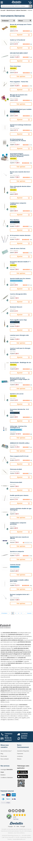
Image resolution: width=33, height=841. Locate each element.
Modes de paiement (8, 739)
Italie (18, 826)
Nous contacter (5, 759)
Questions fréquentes (23, 751)
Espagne (10, 826)
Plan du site (4, 756)
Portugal (22, 826)
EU (14, 826)
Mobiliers (3, 775)
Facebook (9, 810)
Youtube (16, 810)
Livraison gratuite (24, 735)
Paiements (20, 753)
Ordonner (8, 21)
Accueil (3, 10)
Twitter (13, 810)
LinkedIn (19, 810)
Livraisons (20, 756)
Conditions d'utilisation (7, 777)
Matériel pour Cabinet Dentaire (16, 10)
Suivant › (29, 613)
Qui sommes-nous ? (6, 751)
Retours (24, 738)
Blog (2, 753)
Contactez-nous (9, 735)
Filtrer (24, 21)
